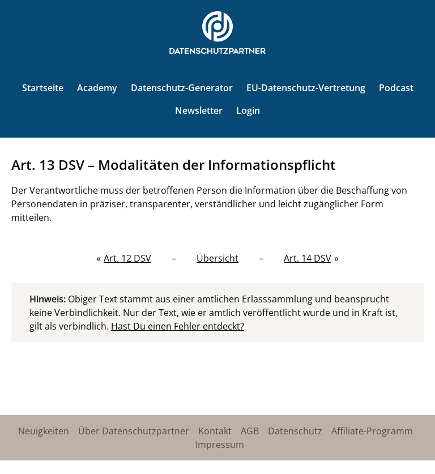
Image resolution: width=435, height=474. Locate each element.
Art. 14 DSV (307, 258)
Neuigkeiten (43, 431)
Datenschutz (295, 431)
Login (248, 110)
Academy (97, 88)
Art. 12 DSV (127, 258)
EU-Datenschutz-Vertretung (305, 88)
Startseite (42, 88)
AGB (250, 431)
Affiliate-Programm (372, 431)
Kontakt (215, 431)
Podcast (396, 88)
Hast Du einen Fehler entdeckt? (177, 326)
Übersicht (217, 258)
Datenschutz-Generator (182, 88)
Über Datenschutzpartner (133, 431)
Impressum (219, 444)
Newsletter (199, 110)
